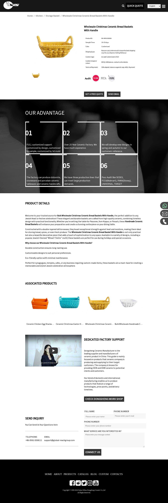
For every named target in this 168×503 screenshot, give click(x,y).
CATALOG (83, 474)
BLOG (94, 474)
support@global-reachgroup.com (59, 440)
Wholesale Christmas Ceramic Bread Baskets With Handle (88, 15)
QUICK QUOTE (135, 6)
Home (30, 15)
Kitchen (39, 15)
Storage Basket (53, 15)
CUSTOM (104, 474)
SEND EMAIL (113, 94)
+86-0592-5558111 (34, 440)
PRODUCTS (70, 474)
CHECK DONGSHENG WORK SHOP (104, 399)
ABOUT (58, 474)
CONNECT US (92, 452)
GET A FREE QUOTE (94, 94)
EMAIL (47, 436)
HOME (48, 474)
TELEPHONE (31, 436)
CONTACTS (116, 474)
